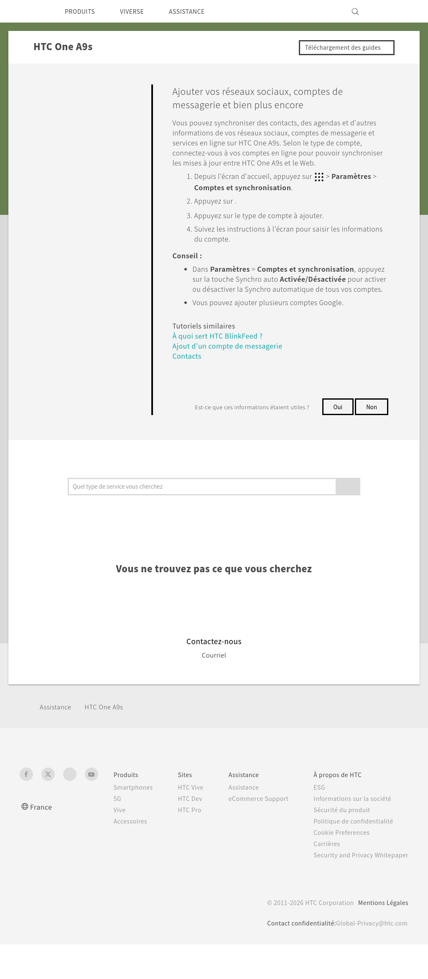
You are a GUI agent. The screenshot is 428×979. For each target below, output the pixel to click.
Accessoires (120, 847)
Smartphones (123, 813)
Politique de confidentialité (352, 847)
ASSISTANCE (198, 11)
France (42, 832)
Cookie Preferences (341, 858)
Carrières (324, 869)
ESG (317, 813)
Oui (336, 425)
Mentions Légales (380, 937)
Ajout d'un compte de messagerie (232, 364)
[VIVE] (397, 11)
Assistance (57, 732)
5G (106, 824)
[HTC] (30, 11)
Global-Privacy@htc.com (369, 957)
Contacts (188, 374)
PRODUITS (82, 11)
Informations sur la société (351, 824)
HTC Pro (183, 853)
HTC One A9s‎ (110, 732)
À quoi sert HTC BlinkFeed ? (222, 354)
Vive (109, 835)
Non (371, 425)
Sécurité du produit (340, 835)
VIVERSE (139, 11)
